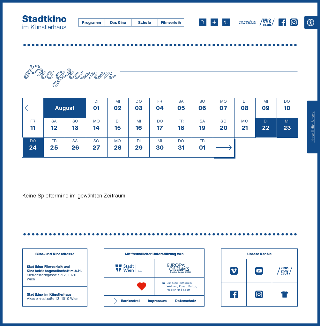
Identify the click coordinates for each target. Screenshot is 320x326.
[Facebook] (282, 24)
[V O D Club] (267, 24)
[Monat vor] (223, 147)
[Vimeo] (233, 271)
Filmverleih (171, 22)
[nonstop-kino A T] (248, 22)
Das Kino (118, 22)
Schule (144, 22)
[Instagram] (294, 24)
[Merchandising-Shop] (284, 295)
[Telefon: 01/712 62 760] (226, 22)
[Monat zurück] (32, 108)
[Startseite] (44, 22)
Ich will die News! (313, 127)
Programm (91, 22)
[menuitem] (91, 22)
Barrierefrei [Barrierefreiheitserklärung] (130, 300)
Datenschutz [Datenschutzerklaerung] (185, 300)
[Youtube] (259, 271)
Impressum (157, 300)
